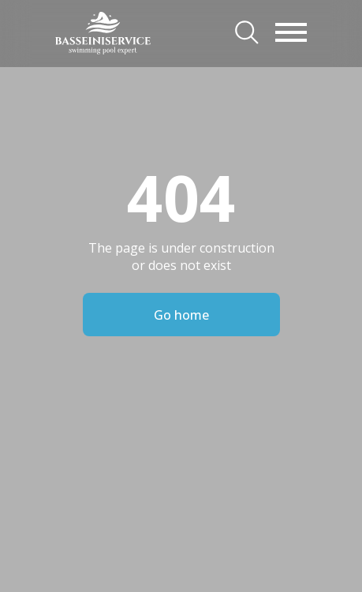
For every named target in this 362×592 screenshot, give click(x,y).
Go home (181, 315)
